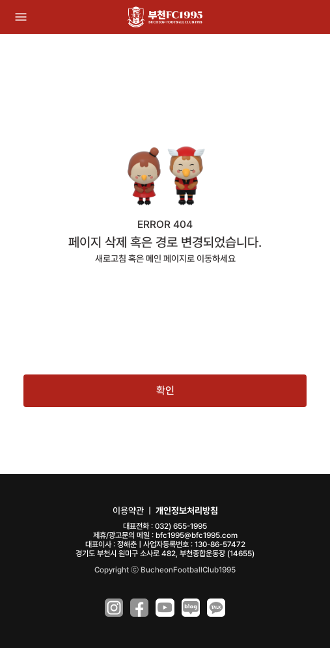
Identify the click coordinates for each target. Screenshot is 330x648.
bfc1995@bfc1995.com (197, 535)
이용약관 (128, 510)
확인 (165, 390)
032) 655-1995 (181, 526)
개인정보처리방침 (187, 510)
